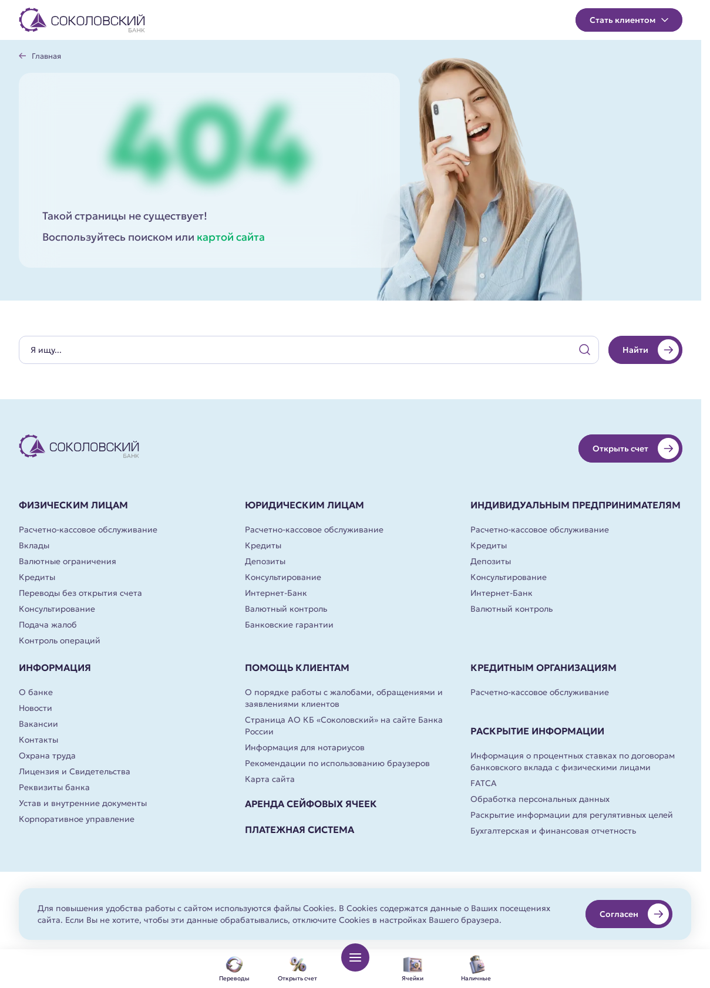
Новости (35, 708)
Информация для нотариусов (305, 747)
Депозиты (265, 561)
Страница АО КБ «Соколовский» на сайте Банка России (344, 725)
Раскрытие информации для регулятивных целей (571, 815)
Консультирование (57, 608)
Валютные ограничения (67, 561)
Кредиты (37, 577)
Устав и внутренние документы (83, 803)
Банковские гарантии (289, 624)
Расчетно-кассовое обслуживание (88, 529)
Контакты (38, 739)
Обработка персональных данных (540, 799)
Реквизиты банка (54, 787)
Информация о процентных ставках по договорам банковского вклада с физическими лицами (572, 761)
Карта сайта (270, 779)
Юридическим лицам (304, 505)
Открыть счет (636, 448)
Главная (46, 56)
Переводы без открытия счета (80, 593)
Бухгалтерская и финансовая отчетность (553, 830)
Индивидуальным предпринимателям (575, 505)
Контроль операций (59, 640)
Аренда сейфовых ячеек (311, 804)
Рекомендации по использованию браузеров (337, 763)
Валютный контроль (286, 608)
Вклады (34, 545)
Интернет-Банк (276, 593)
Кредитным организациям (543, 667)
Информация (55, 667)
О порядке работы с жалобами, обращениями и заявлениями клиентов (344, 698)
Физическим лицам (73, 505)
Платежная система (299, 829)
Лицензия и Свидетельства (74, 771)
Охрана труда (47, 755)
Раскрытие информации (537, 731)
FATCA (483, 783)
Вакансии (38, 724)
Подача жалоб (48, 624)
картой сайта (231, 237)
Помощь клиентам (297, 667)
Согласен (634, 914)
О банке (36, 692)
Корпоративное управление (76, 819)
